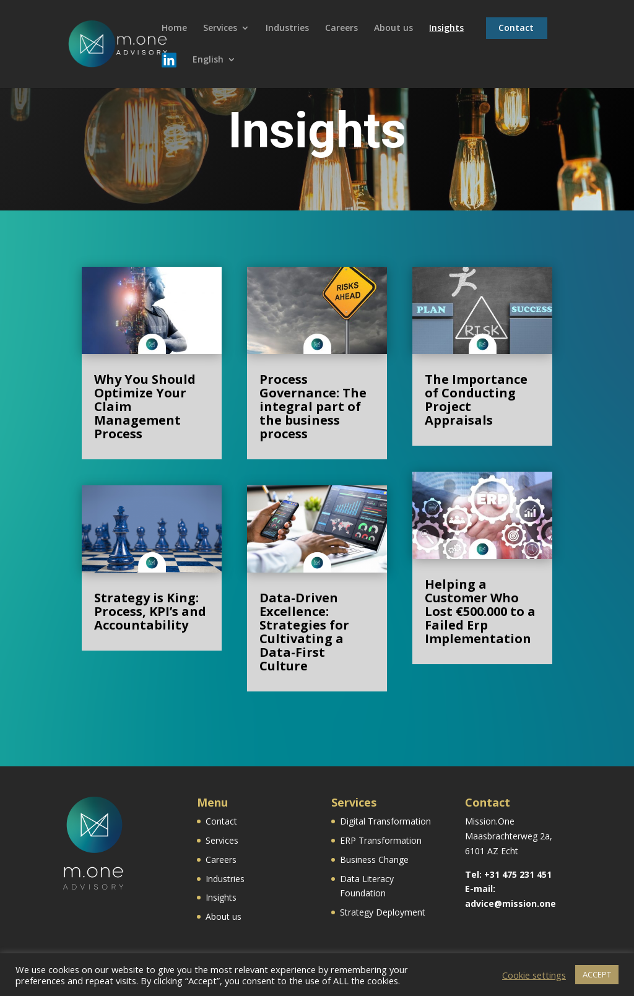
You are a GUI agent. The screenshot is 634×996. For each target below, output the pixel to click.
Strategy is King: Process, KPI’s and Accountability (150, 611)
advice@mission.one (510, 903)
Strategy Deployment (382, 912)
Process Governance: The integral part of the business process (313, 406)
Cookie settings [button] (534, 975)
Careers (341, 28)
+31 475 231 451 (518, 874)
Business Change (374, 859)
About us (393, 28)
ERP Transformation (381, 840)
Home (174, 28)
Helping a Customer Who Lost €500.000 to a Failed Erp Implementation (480, 611)
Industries (287, 28)
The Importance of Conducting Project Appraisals (476, 399)
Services (220, 28)
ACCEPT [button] (597, 974)
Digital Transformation (385, 821)
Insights (446, 28)
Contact (516, 28)
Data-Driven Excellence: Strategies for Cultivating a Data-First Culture (304, 631)
